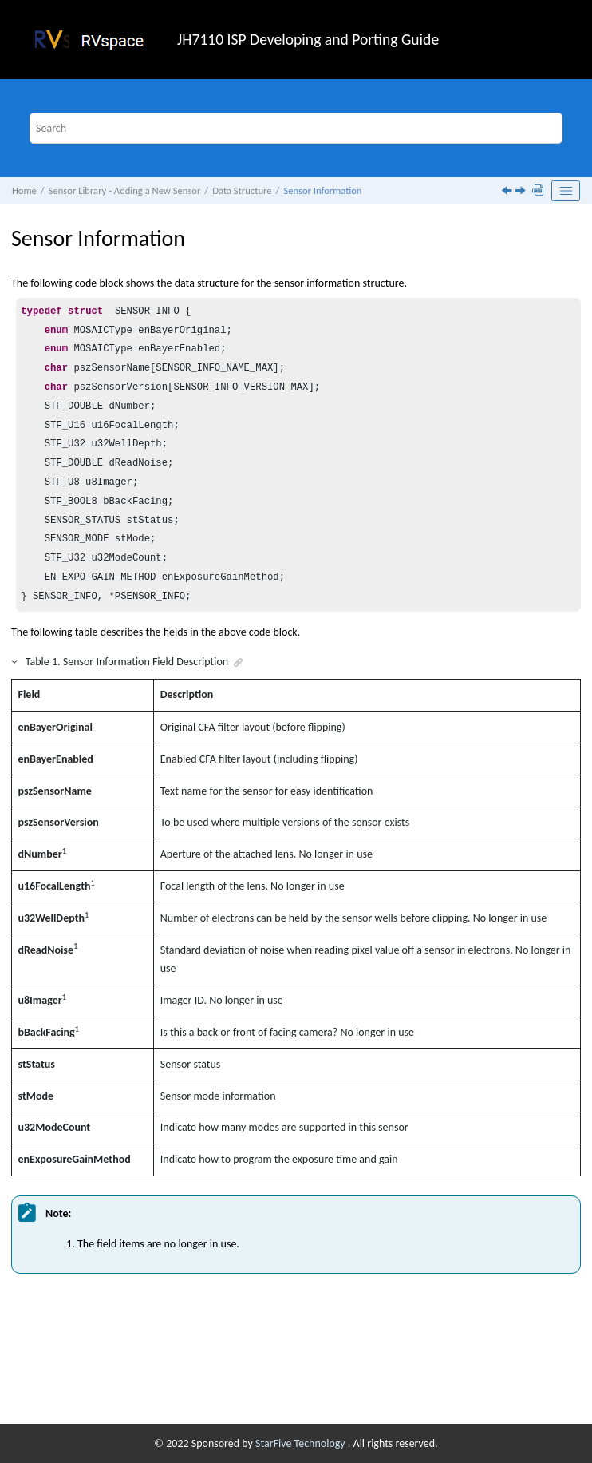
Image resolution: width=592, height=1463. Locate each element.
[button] (15, 661)
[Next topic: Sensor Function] (521, 192)
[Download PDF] (539, 191)
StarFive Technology (301, 1443)
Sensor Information (322, 190)
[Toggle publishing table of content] (565, 190)
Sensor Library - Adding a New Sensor (125, 190)
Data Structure (241, 190)
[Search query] (296, 128)
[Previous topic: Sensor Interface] (508, 192)
